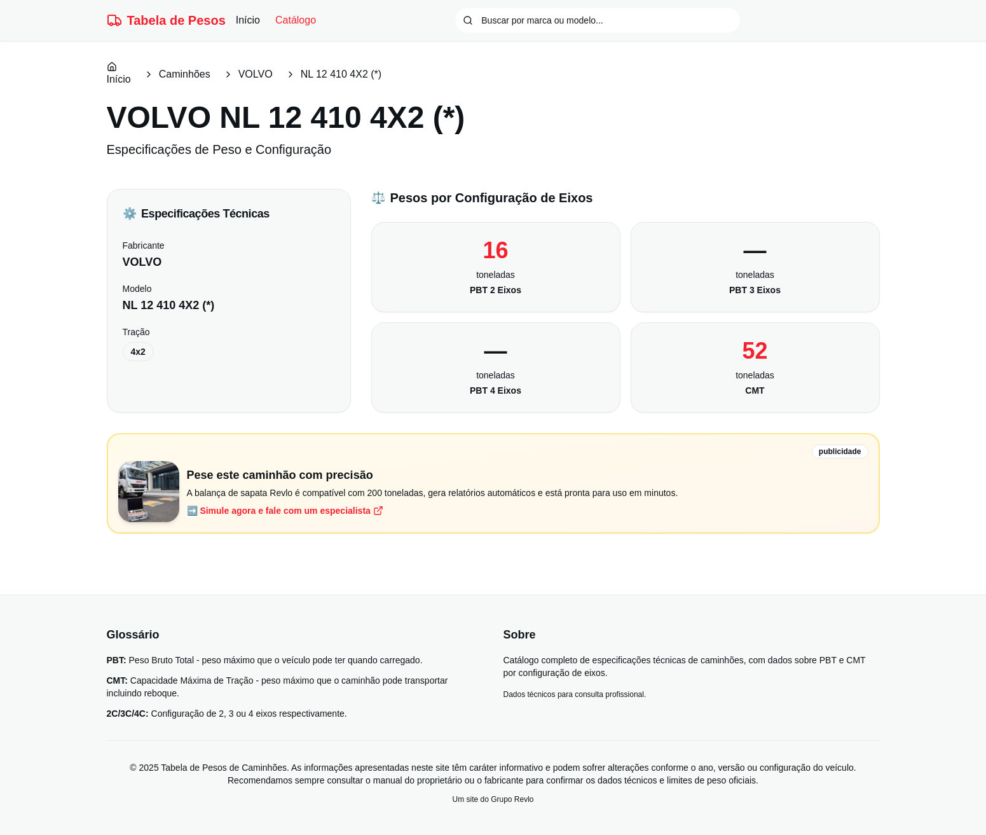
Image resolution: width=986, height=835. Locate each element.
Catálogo (295, 20)
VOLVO (255, 74)
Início (248, 20)
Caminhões (184, 74)
